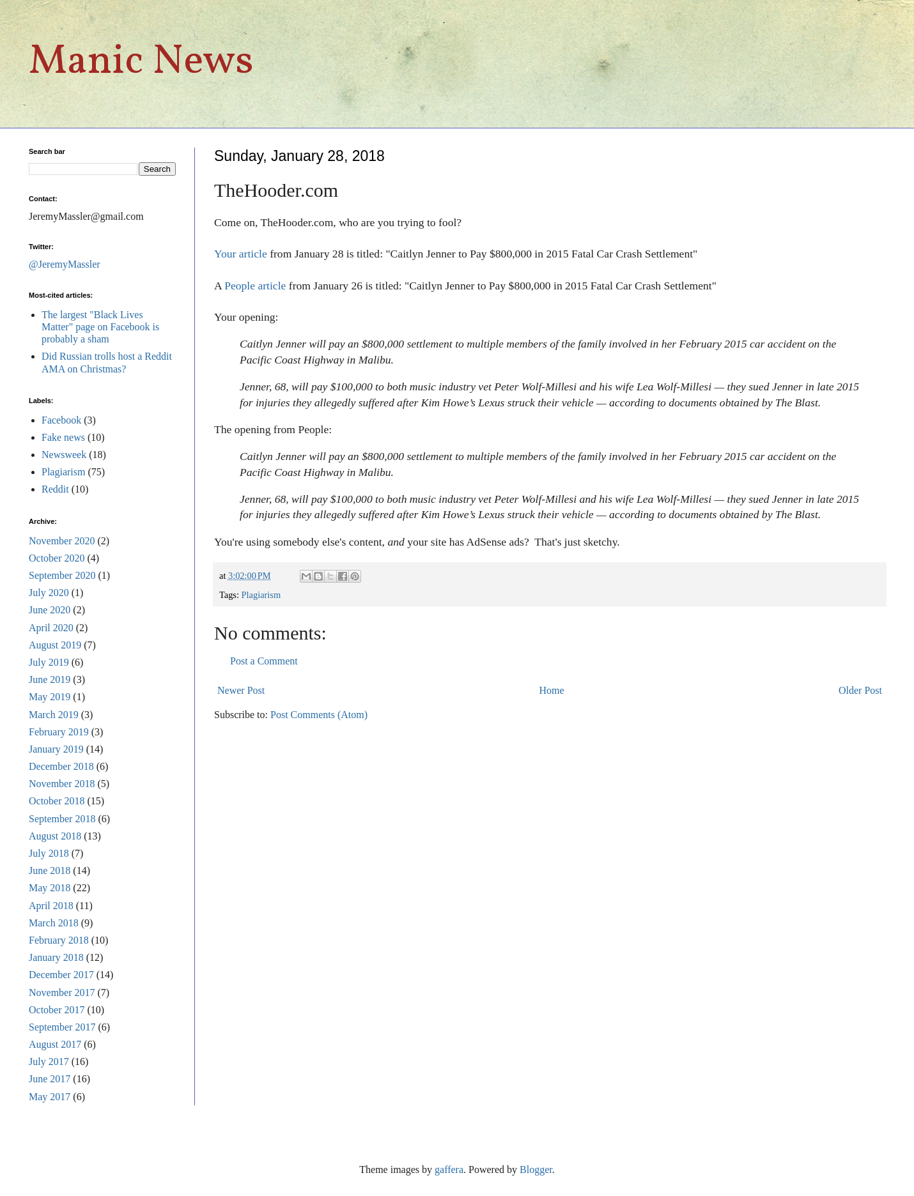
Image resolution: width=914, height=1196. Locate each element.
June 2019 (49, 679)
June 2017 (49, 1078)
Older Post (860, 690)
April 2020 (51, 627)
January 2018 (56, 957)
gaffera (449, 1169)
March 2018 (54, 922)
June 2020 (49, 609)
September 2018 (62, 818)
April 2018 (51, 905)
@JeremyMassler (64, 264)
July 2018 (49, 853)
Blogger (536, 1169)
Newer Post (241, 690)
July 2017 (49, 1061)
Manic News (141, 62)
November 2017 (62, 992)
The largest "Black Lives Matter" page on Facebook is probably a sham (100, 326)
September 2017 (62, 1027)
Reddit (55, 489)
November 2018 (62, 783)
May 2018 (49, 887)
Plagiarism (261, 595)
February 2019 (59, 731)
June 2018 (49, 870)
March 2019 (54, 714)
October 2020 (57, 558)
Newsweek (64, 454)
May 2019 (49, 696)
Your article (240, 253)
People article (255, 285)
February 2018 (59, 940)
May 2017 (49, 1096)
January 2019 (56, 749)
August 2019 (55, 645)
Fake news (63, 437)
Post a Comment (264, 661)
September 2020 (62, 575)
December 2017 (61, 974)
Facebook (61, 420)
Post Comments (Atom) (319, 714)
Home (551, 690)
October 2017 (57, 1009)
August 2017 (55, 1044)
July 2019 (49, 662)
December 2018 (61, 766)
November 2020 (62, 540)
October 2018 (57, 800)
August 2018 (55, 836)
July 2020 (49, 592)
